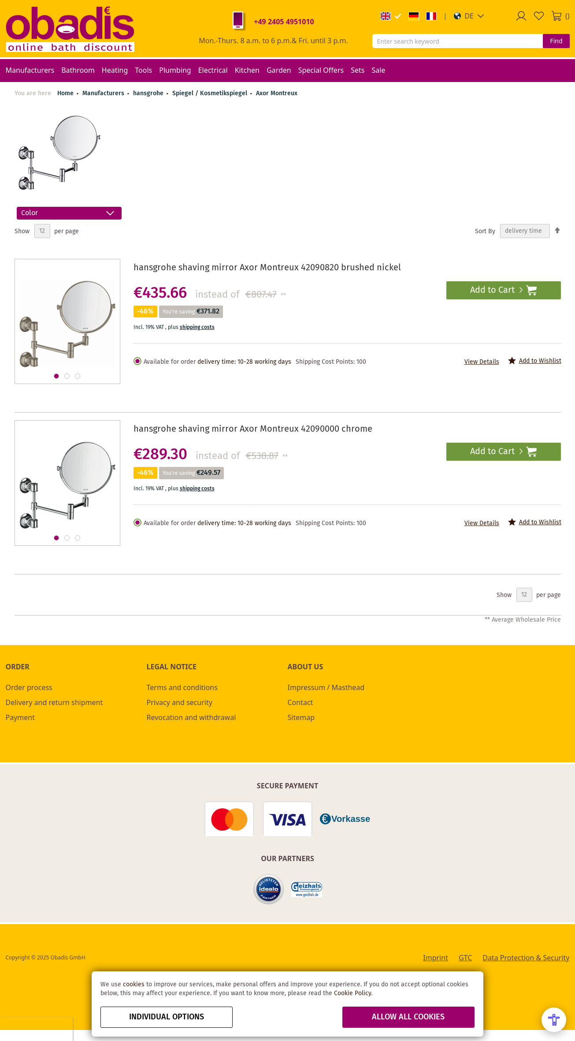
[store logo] (70, 29)
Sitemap (301, 717)
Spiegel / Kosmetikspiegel (210, 93)
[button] (469, 16)
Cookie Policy (352, 993)
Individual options (166, 1017)
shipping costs (197, 327)
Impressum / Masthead (326, 687)
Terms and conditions (182, 687)
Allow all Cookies (408, 1017)
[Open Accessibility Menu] (554, 1019)
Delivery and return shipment (54, 702)
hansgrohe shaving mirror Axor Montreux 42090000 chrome (253, 429)
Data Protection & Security (525, 958)
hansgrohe (149, 93)
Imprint (435, 958)
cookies (134, 984)
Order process (29, 687)
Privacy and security (179, 702)
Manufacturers (104, 93)
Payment (20, 717)
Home (65, 93)
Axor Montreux (276, 93)
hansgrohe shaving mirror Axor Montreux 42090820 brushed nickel (267, 268)
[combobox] (457, 41)
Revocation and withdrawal (191, 717)
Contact (300, 702)
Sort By (485, 231)
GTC (465, 958)
